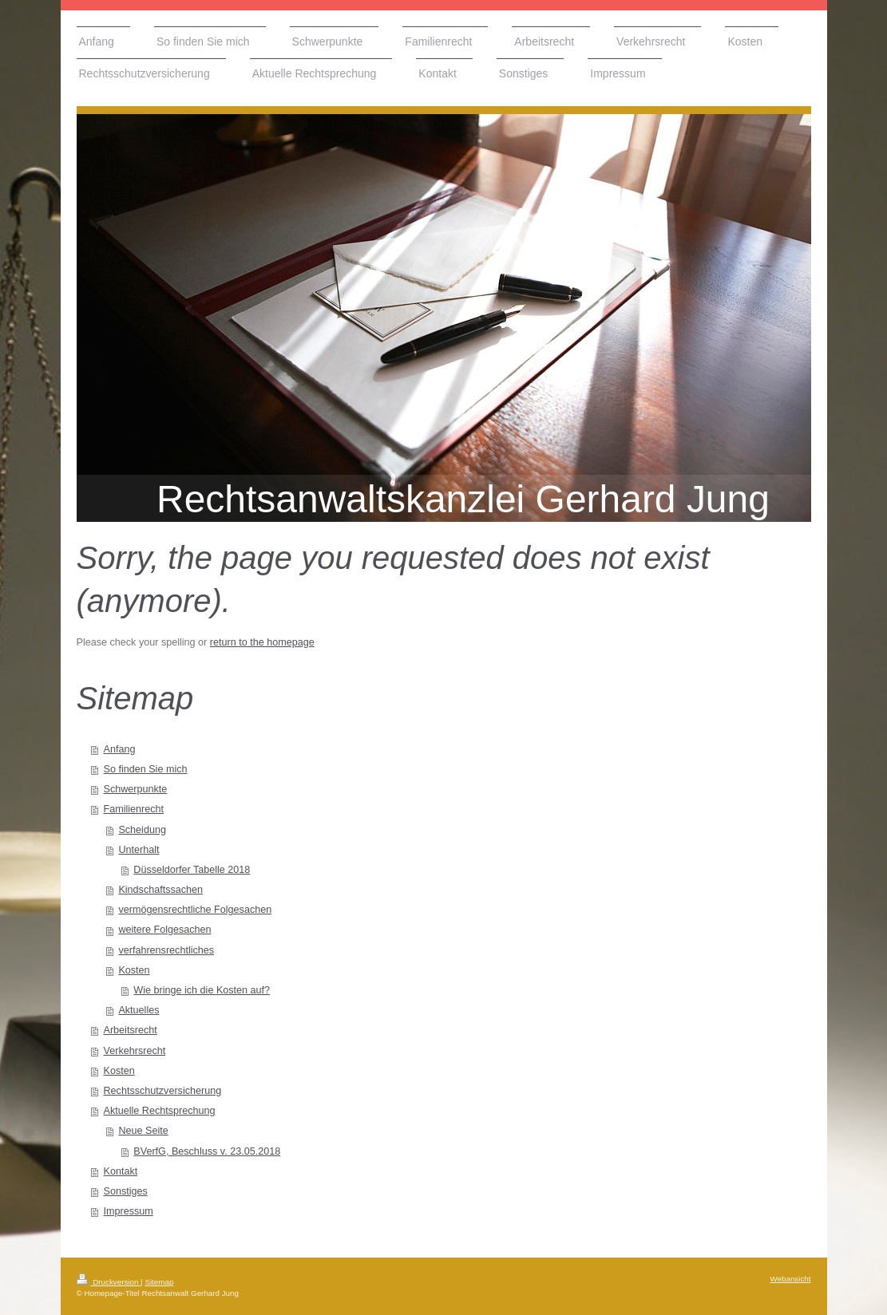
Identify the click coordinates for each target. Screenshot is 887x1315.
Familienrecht (134, 809)
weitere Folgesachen (164, 929)
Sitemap (159, 1281)
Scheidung (142, 829)
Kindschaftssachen (160, 889)
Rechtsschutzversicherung (163, 1090)
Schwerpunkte (136, 789)
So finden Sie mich (146, 769)
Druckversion (109, 1281)
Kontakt (121, 1171)
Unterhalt (138, 849)
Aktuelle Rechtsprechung (160, 1110)
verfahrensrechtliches (166, 950)
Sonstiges (126, 1191)
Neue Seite (143, 1130)
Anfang (120, 749)
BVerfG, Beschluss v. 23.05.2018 (206, 1151)
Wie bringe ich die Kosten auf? (201, 990)
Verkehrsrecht (135, 1050)
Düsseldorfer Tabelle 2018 (191, 869)
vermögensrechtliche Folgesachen (194, 909)
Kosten (133, 970)
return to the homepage (262, 642)
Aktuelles (138, 1010)
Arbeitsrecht (130, 1030)
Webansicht (790, 1278)
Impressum (128, 1211)
